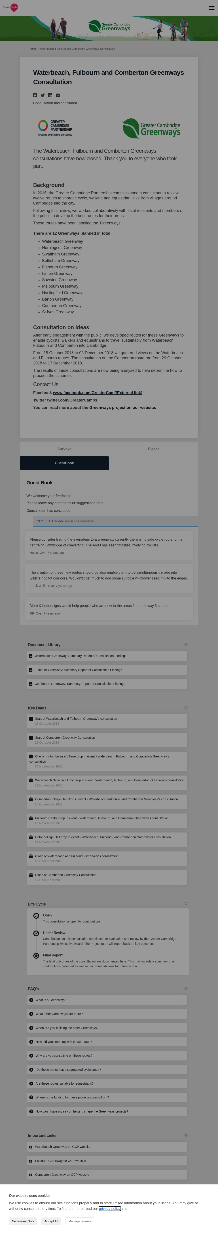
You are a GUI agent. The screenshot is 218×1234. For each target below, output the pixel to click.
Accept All (51, 1221)
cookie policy (138, 1209)
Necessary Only (23, 1221)
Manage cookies (79, 1221)
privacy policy (110, 1209)
